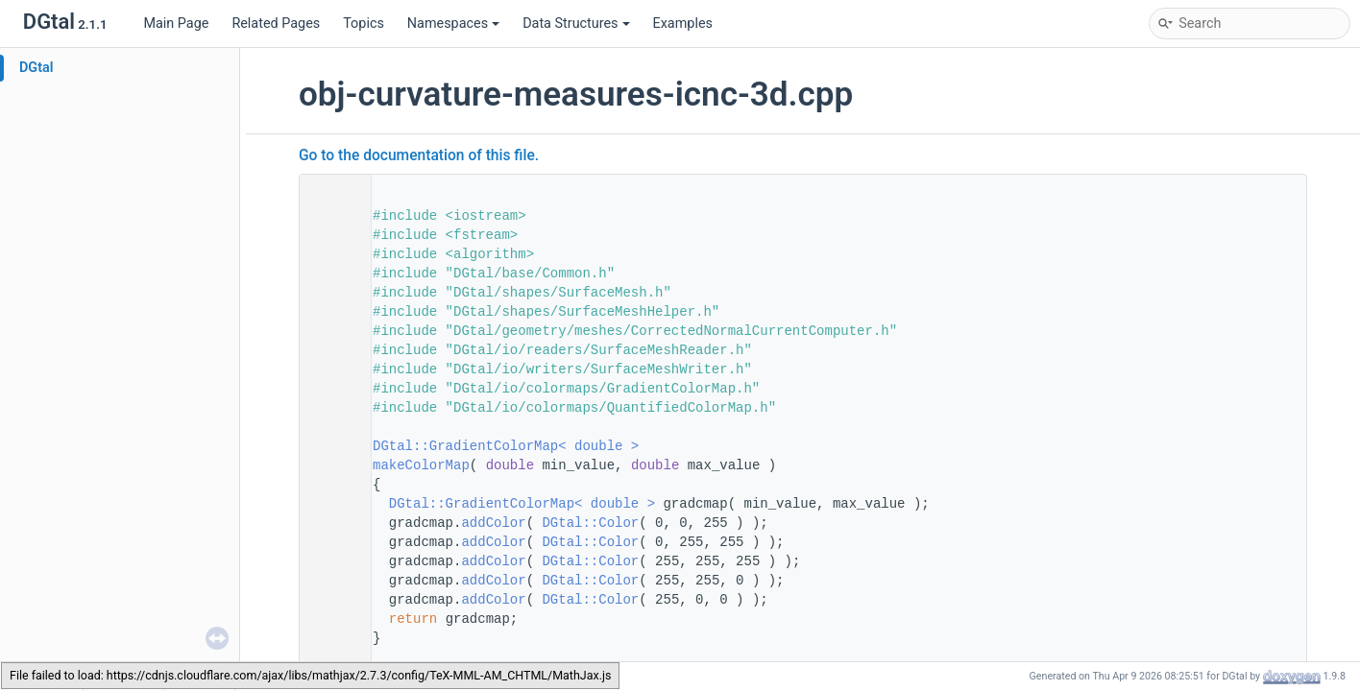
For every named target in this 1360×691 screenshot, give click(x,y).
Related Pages (275, 23)
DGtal (36, 68)
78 (329, 465)
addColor (493, 523)
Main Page (175, 23)
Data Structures (575, 23)
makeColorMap (421, 465)
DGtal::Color (590, 523)
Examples (683, 23)
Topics (363, 23)
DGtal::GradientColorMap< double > (506, 446)
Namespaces (453, 23)
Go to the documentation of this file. (419, 155)
